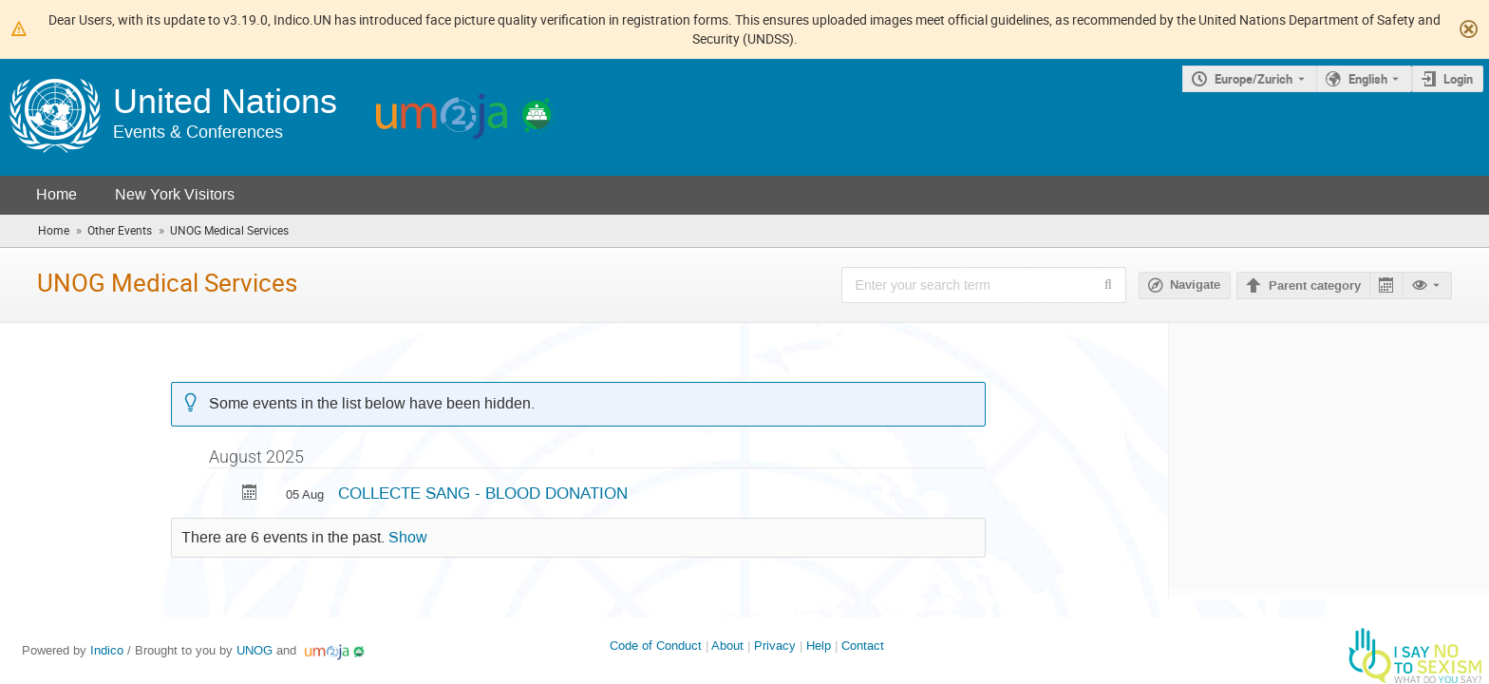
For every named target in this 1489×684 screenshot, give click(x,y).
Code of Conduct (656, 645)
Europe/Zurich (1253, 78)
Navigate (1195, 285)
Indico (106, 650)
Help (818, 645)
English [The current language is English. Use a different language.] (1367, 78)
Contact (862, 645)
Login (1458, 78)
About (727, 645)
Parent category (1315, 285)
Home (56, 194)
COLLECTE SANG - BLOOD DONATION (483, 493)
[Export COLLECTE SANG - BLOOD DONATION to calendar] (249, 494)
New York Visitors (175, 194)
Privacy (775, 645)
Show (407, 537)
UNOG (254, 650)
